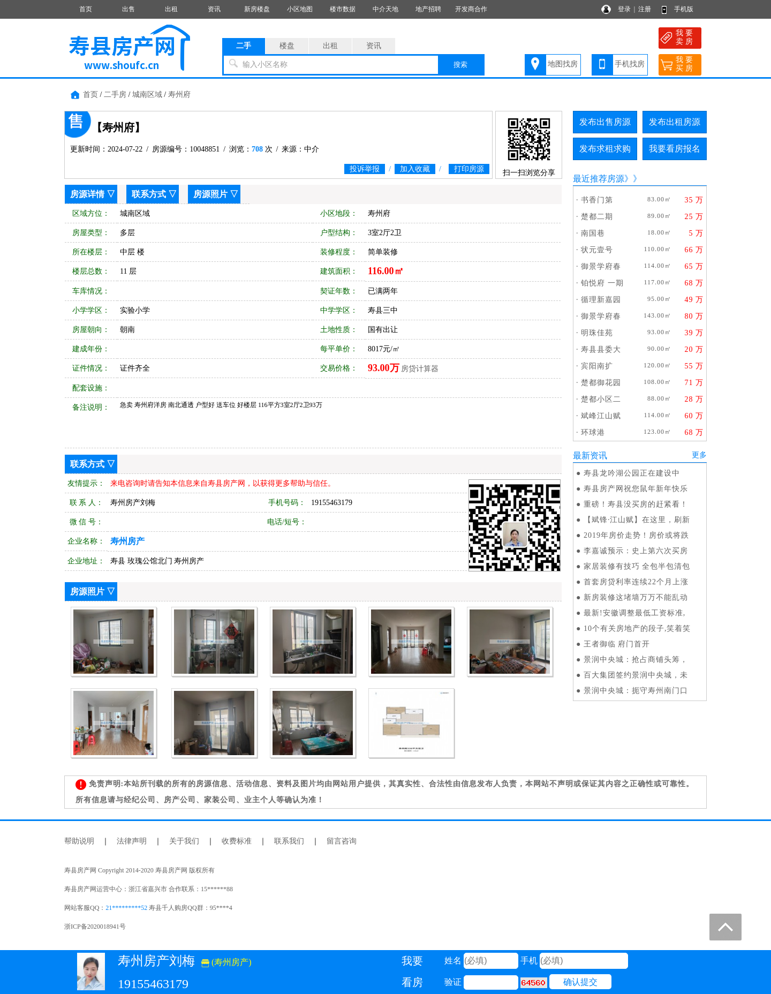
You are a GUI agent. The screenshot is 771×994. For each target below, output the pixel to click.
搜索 (460, 65)
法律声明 (132, 841)
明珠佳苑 (597, 333)
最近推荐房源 (598, 178)
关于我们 (184, 841)
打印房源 (469, 169)
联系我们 (289, 841)
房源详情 (87, 194)
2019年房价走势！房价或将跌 (636, 535)
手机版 (683, 9)
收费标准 (237, 841)
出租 (171, 9)
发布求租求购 (605, 148)
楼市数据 (343, 9)
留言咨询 (342, 841)
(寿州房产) (226, 962)
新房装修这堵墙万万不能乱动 (636, 597)
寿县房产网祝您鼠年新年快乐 (636, 489)
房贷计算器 (420, 369)
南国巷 (593, 233)
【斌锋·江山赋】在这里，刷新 (637, 520)
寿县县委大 (601, 349)
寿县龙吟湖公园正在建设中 (632, 473)
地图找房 (563, 64)
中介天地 (385, 9)
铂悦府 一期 (602, 283)
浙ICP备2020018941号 (95, 926)
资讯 (214, 9)
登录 (624, 9)
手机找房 (630, 64)
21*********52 (126, 908)
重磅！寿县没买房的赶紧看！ (636, 504)
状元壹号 (597, 250)
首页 (85, 9)
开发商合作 (471, 9)
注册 (644, 9)
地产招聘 (428, 9)
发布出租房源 (674, 121)
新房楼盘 (257, 9)
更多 (699, 455)
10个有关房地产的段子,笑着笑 (637, 628)
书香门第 (597, 200)
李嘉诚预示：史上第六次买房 (636, 551)
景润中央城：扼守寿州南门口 (636, 691)
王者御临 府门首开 (617, 644)
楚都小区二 (601, 399)
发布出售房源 (605, 121)
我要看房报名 (674, 148)
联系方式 (149, 194)
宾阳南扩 (597, 366)
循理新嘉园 (601, 300)
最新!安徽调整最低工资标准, (634, 613)
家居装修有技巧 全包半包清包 (637, 566)
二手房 (115, 95)
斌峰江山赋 (601, 416)
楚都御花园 (601, 383)
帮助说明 (79, 841)
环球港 (593, 432)
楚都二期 (597, 217)
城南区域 (147, 95)
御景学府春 (601, 266)
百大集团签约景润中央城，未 (636, 675)
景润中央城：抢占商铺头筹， (636, 660)
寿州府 (179, 95)
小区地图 (300, 9)
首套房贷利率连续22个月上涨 (636, 582)
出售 (128, 9)
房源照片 (210, 194)
